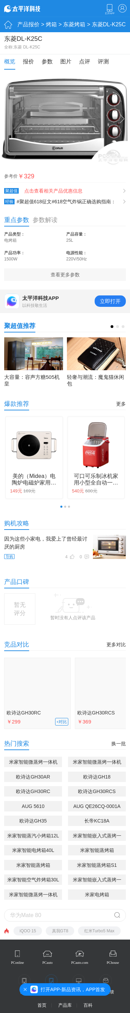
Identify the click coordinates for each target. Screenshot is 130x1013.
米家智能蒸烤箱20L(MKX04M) (33, 866)
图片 (65, 61)
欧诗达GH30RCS (96, 791)
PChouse (113, 963)
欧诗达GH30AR (33, 777)
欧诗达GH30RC (24, 713)
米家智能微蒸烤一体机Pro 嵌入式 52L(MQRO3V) (97, 763)
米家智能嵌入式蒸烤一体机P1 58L (97, 881)
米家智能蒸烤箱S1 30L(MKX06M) (97, 866)
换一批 (118, 743)
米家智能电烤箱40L (33, 850)
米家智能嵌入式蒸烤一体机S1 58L (97, 837)
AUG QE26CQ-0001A (96, 806)
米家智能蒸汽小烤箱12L (33, 835)
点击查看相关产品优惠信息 (53, 191)
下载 (109, 9)
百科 (88, 1005)
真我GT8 (60, 930)
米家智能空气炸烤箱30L (33, 879)
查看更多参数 (65, 274)
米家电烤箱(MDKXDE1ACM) (96, 896)
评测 (103, 61)
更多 (121, 403)
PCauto (47, 963)
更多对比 (116, 644)
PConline (17, 963)
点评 (84, 61)
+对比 (62, 722)
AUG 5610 (33, 806)
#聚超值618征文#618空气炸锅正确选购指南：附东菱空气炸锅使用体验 (60, 201)
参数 (47, 61)
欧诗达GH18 (97, 777)
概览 (9, 61)
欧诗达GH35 (33, 821)
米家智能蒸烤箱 (97, 850)
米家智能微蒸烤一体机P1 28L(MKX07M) (33, 763)
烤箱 (51, 24)
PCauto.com (79, 963)
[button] (112, 326)
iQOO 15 (28, 930)
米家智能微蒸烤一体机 (33, 894)
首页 (41, 1005)
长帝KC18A (96, 821)
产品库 (65, 1005)
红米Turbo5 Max (99, 930)
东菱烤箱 (74, 24)
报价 (28, 61)
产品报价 (28, 24)
